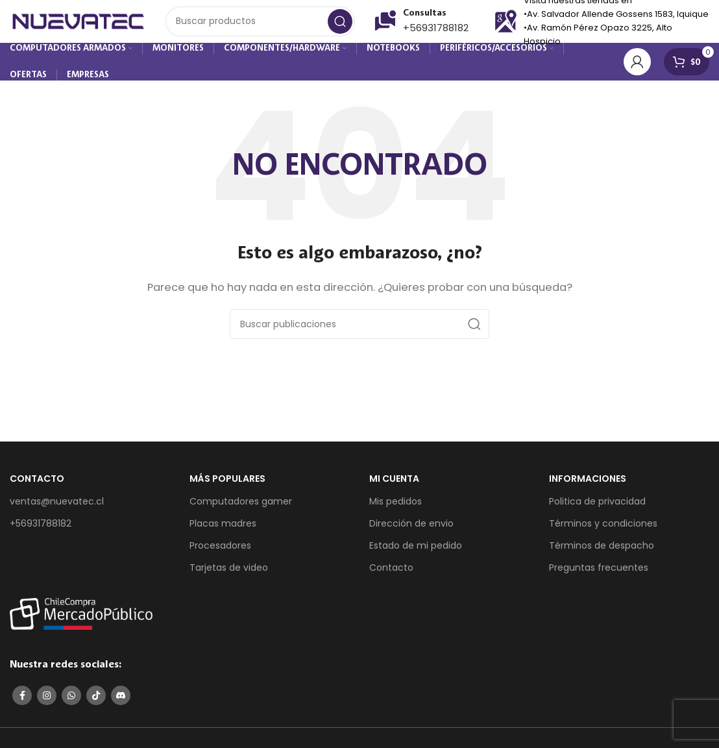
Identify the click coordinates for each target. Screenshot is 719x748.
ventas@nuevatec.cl (57, 507)
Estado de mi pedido (415, 552)
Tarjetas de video (228, 574)
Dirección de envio (411, 529)
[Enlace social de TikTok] (96, 702)
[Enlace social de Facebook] (22, 702)
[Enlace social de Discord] (120, 702)
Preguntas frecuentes (598, 574)
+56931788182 (436, 32)
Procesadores (220, 552)
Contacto (391, 574)
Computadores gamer (240, 507)
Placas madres (222, 529)
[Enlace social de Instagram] (46, 702)
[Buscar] (260, 26)
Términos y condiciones (603, 529)
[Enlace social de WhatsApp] (71, 702)
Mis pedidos (395, 507)
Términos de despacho (601, 552)
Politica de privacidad (597, 507)
